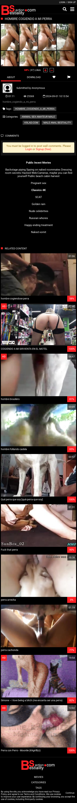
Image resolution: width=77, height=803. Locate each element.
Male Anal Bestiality (57, 122)
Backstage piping (15, 169)
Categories (38, 782)
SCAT (38, 197)
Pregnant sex (38, 183)
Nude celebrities (38, 211)
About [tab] (11, 77)
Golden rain (38, 204)
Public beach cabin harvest (44, 176)
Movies (38, 777)
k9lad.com (31, 122)
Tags (38, 787)
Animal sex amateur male (38, 116)
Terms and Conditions (34, 794)
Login (62, 2)
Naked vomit (38, 232)
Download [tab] (34, 77)
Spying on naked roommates (43, 169)
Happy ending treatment (38, 225)
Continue (70, 793)
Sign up (72, 2)
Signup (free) (43, 149)
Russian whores (38, 218)
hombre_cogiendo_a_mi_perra (35, 108)
